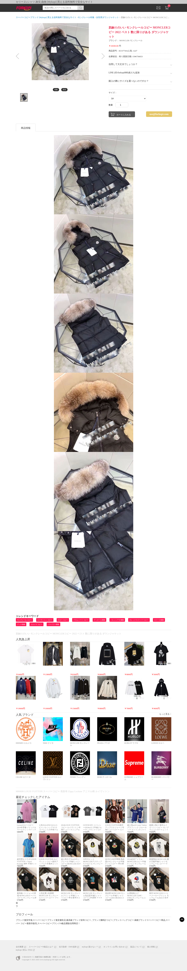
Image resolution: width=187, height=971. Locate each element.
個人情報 (151, 947)
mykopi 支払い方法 (24, 950)
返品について (136, 947)
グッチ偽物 (21, 624)
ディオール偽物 (99, 620)
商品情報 (25, 128)
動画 (64, 89)
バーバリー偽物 (53, 624)
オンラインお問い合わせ (114, 947)
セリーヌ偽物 (159, 620)
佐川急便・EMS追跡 (68, 947)
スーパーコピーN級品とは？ (41, 947)
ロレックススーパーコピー (138, 620)
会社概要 (20, 947)
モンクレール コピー (24, 620)
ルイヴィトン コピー (44, 620)
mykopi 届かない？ (90, 947)
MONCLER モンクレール (130, 40)
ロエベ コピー (63, 620)
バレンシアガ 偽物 (117, 620)
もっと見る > (165, 714)
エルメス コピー (36, 624)
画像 (56, 89)
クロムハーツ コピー (80, 620)
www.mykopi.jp (46, 960)
